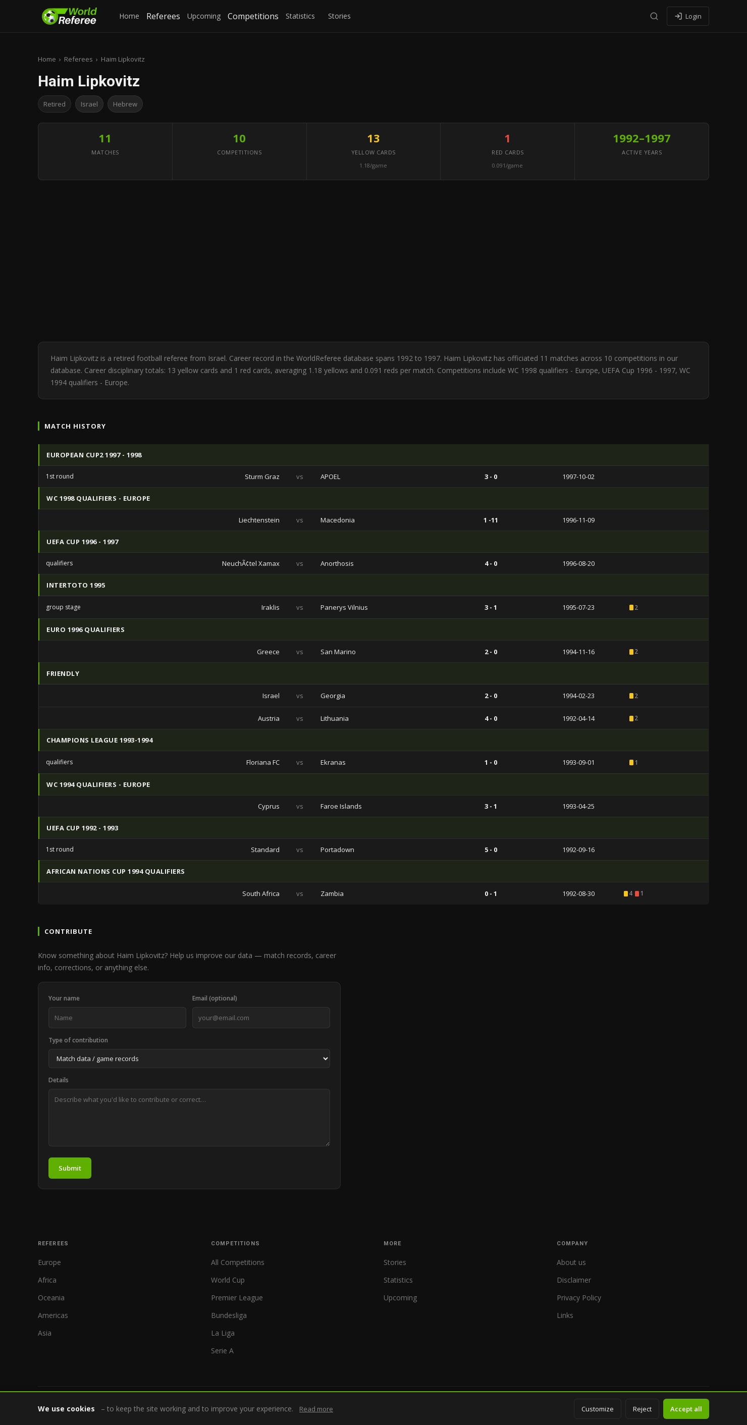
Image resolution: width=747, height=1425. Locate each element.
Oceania (51, 1297)
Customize (597, 1408)
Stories (339, 16)
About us (571, 1262)
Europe (49, 1262)
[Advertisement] (373, 261)
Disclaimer (574, 1280)
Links (565, 1315)
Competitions (253, 16)
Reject (642, 1408)
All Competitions (237, 1262)
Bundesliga (229, 1315)
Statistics (300, 16)
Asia (44, 1333)
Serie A (222, 1350)
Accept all (686, 1408)
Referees (163, 16)
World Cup (228, 1280)
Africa (47, 1280)
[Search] (654, 16)
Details (58, 1080)
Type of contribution (78, 1040)
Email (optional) (214, 998)
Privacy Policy (579, 1297)
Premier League (237, 1297)
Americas (53, 1315)
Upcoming (204, 16)
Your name (64, 998)
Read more (316, 1408)
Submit (70, 1168)
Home (129, 16)
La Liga (223, 1333)
